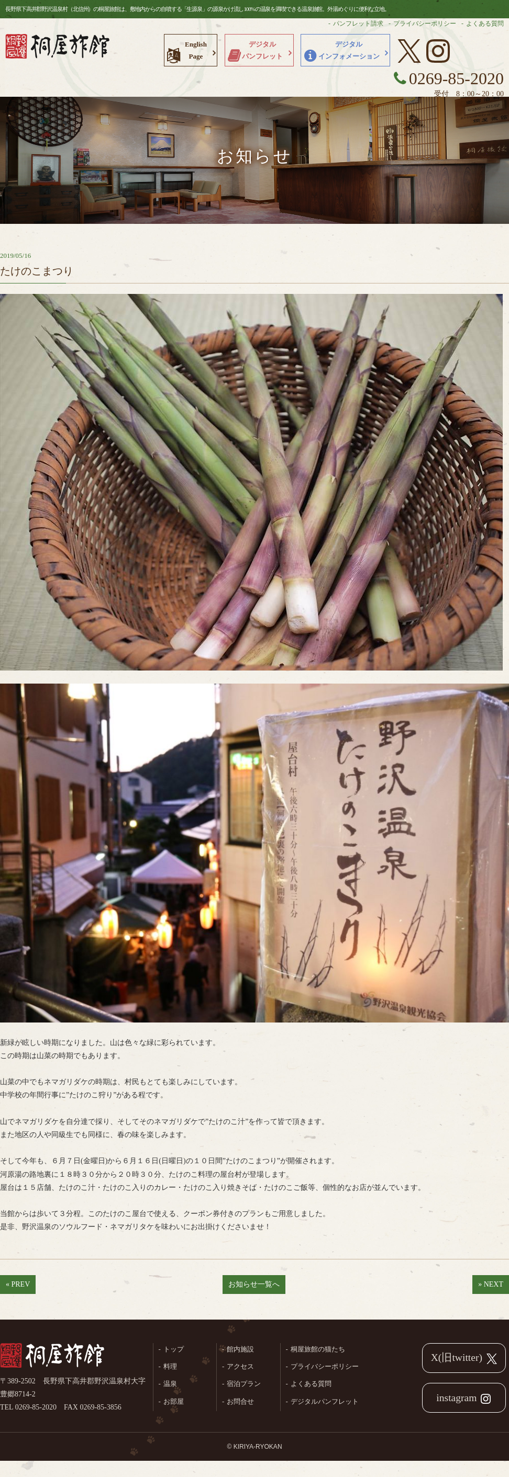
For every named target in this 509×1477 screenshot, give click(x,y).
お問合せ (240, 1401)
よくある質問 (485, 23)
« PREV (18, 1284)
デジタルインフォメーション (349, 50)
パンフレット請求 (358, 23)
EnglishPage (196, 50)
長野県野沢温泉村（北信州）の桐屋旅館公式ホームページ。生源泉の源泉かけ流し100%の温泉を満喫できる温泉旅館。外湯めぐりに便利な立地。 (57, 49)
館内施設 (240, 1349)
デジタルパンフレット (262, 50)
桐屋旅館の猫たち (318, 1349)
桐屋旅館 (52, 1356)
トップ (173, 1349)
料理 (170, 1366)
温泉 (170, 1384)
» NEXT (490, 1284)
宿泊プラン (244, 1384)
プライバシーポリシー (424, 23)
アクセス (240, 1366)
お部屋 (173, 1401)
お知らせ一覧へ (254, 1284)
